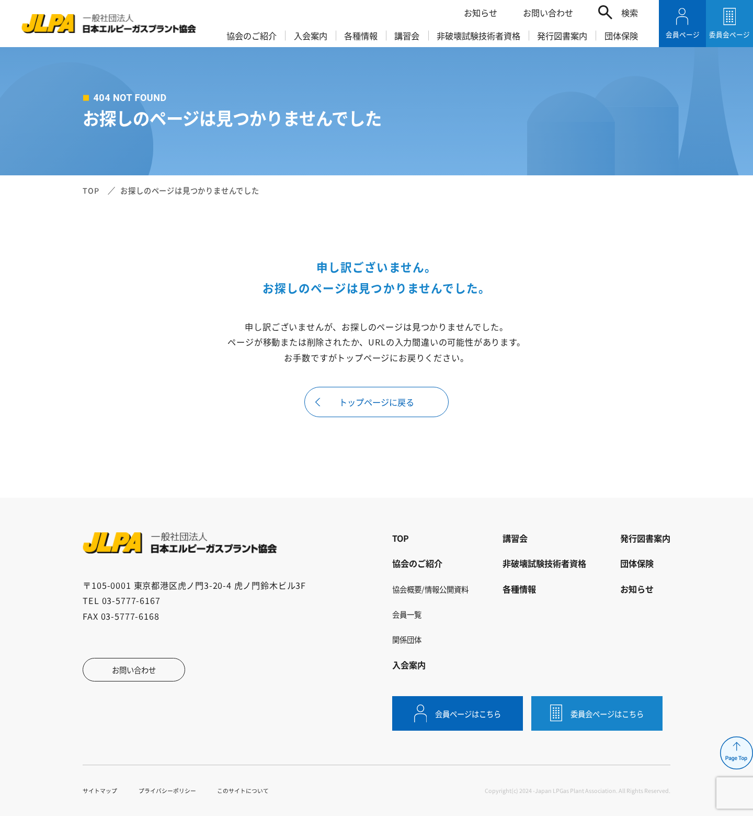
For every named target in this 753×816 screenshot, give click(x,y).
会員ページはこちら (468, 713)
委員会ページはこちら (607, 713)
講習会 (406, 35)
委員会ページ (729, 34)
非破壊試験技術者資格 (478, 35)
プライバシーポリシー (167, 790)
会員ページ (683, 34)
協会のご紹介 (251, 35)
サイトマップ (100, 790)
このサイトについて (243, 790)
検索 (629, 12)
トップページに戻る (376, 402)
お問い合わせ (548, 12)
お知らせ (480, 12)
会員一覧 (406, 614)
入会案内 (310, 35)
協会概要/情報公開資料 (430, 589)
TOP (91, 190)
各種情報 (361, 35)
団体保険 (621, 35)
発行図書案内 (562, 35)
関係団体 (406, 639)
